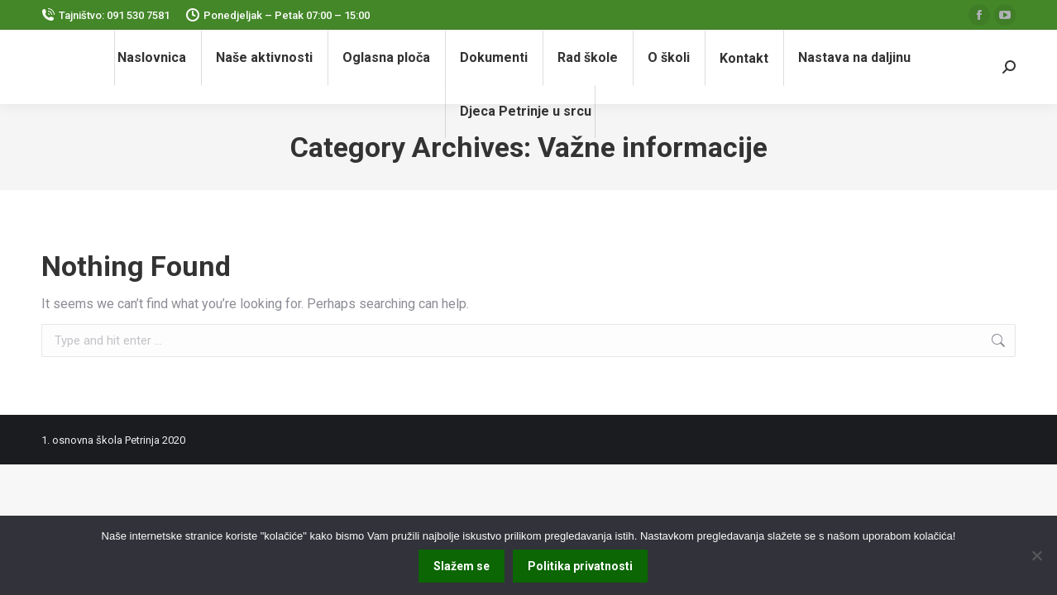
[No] (1036, 555)
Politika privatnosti (580, 566)
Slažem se (461, 566)
